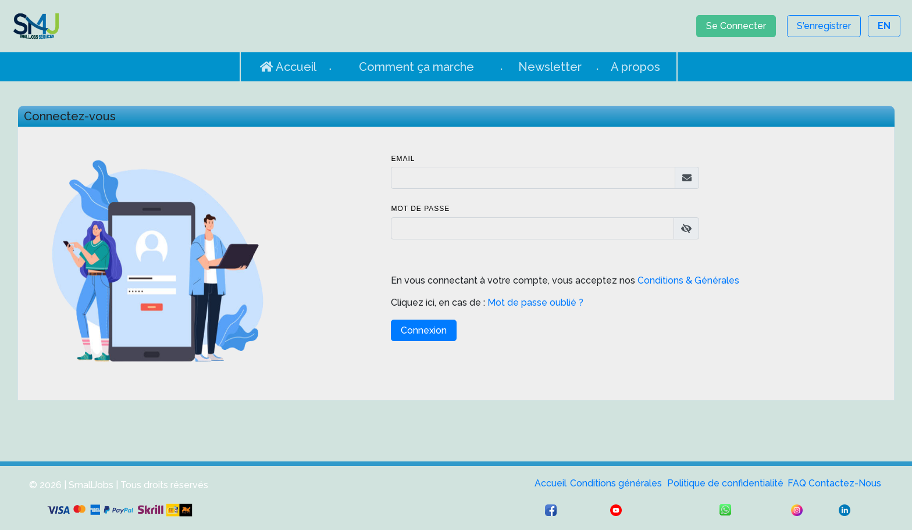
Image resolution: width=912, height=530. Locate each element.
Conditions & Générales (688, 280)
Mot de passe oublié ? (534, 302)
